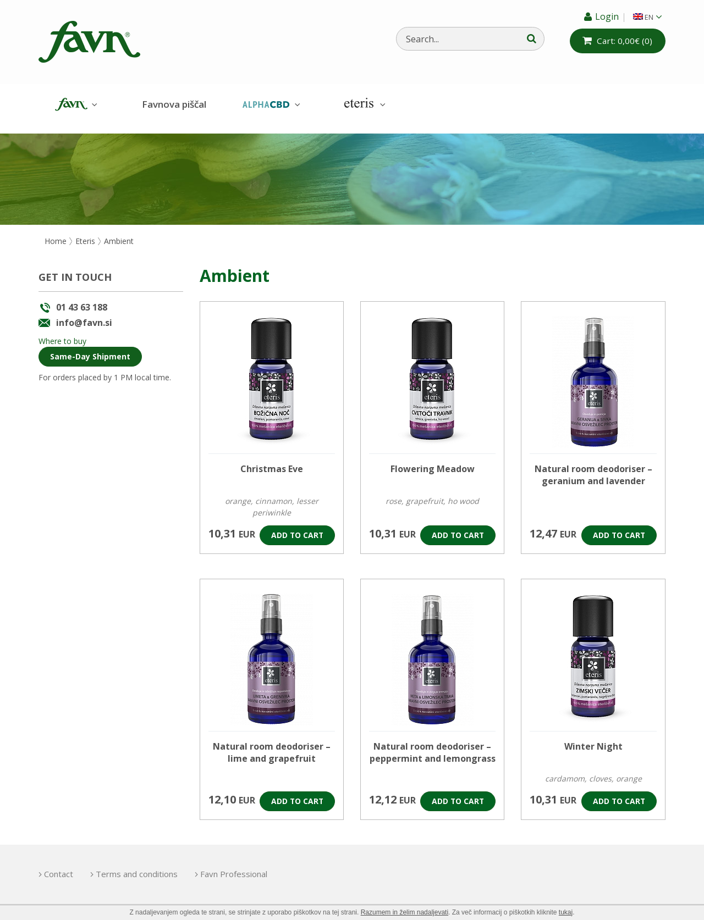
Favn (75, 104)
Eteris (363, 104)
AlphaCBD (270, 104)
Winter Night (593, 739)
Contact (58, 866)
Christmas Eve (271, 461)
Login (607, 16)
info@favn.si (84, 314)
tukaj (566, 912)
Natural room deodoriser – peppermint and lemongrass (433, 745)
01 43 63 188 (81, 299)
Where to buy (62, 333)
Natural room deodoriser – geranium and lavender (593, 467)
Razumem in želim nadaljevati (404, 912)
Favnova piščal (174, 104)
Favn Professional (243, 866)
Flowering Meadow (433, 461)
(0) (624, 41)
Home (56, 233)
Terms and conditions (142, 866)
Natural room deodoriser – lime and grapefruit (272, 745)
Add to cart (296, 527)
